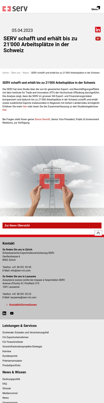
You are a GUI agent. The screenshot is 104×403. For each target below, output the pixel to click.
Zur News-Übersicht (17, 225)
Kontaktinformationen (23, 304)
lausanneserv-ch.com (23, 297)
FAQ (4, 383)
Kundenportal (9, 355)
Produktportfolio (11, 365)
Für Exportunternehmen (15, 337)
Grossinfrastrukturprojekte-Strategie (22, 346)
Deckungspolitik (11, 379)
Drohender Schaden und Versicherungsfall (25, 332)
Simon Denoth (42, 119)
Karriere (6, 351)
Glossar (6, 388)
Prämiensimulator (12, 360)
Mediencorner (10, 393)
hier (25, 106)
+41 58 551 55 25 (21, 294)
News (5, 397)
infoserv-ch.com (21, 270)
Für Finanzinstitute (12, 341)
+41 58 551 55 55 (21, 267)
